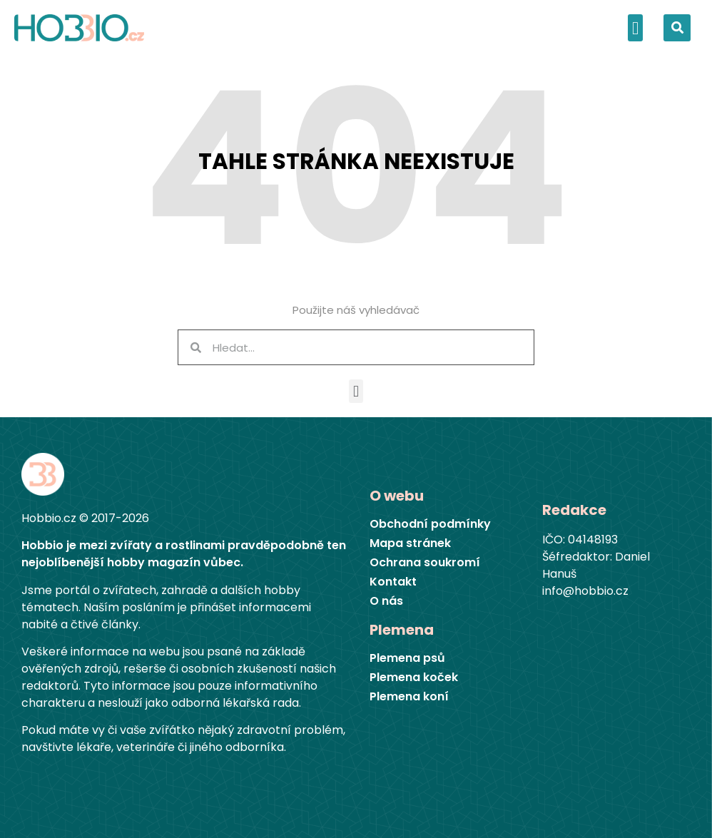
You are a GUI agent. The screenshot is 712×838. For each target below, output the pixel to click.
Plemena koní (409, 697)
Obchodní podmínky (430, 524)
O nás (386, 601)
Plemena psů (407, 658)
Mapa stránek (410, 543)
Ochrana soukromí (425, 563)
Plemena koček (414, 677)
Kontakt (393, 582)
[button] (636, 27)
